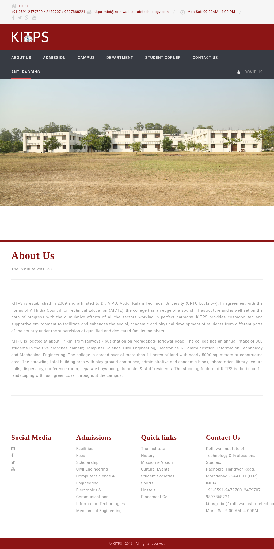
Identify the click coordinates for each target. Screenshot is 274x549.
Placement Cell (155, 496)
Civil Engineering (92, 469)
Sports (147, 483)
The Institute (153, 448)
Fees (80, 455)
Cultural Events (155, 469)
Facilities (84, 448)
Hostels (148, 490)
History (148, 455)
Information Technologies (100, 503)
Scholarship (87, 462)
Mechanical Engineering (99, 510)
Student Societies (157, 476)
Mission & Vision (157, 462)
